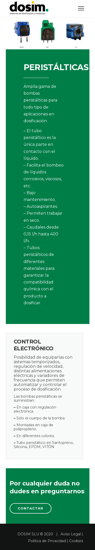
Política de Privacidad (47, 541)
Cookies (76, 541)
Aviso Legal (71, 534)
